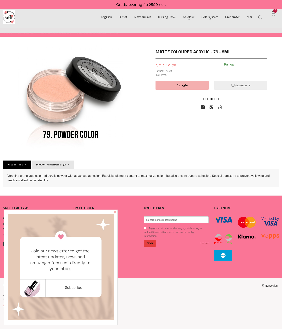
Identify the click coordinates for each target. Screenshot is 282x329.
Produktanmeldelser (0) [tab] (51, 164)
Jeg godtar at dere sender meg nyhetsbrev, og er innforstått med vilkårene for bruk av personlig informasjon (173, 232)
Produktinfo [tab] (15, 164)
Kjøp (182, 85)
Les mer (204, 243)
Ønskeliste (241, 85)
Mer (249, 17)
